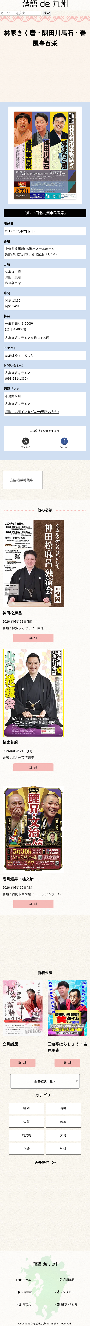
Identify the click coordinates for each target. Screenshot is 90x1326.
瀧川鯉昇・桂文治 (18, 879)
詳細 (34, 638)
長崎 (63, 1108)
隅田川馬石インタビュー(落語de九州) (32, 411)
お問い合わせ (67, 1304)
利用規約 (67, 1279)
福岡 (26, 1108)
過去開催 (45, 1163)
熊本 (63, 1122)
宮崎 (26, 1149)
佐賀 (26, 1122)
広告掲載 (25, 1292)
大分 (63, 1135)
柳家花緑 (10, 742)
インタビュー (67, 1292)
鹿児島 (26, 1135)
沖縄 (63, 1149)
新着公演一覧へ (56, 1081)
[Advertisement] (45, 76)
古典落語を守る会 (18, 404)
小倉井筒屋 (13, 396)
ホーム (25, 1279)
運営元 (25, 1304)
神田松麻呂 (12, 613)
